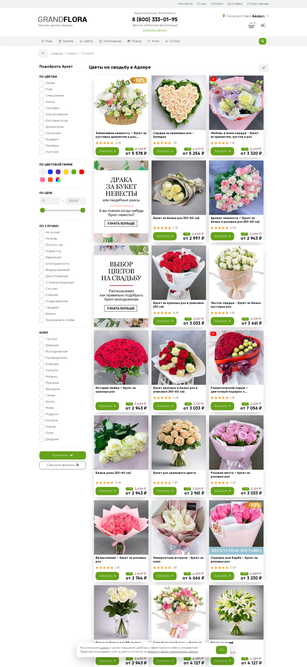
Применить (62, 455)
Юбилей (52, 295)
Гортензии (53, 133)
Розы (47, 41)
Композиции (110, 41)
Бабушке (52, 364)
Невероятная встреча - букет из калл (178, 559)
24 (175, 398)
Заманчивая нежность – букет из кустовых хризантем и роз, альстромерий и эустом (121, 136)
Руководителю (56, 358)
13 (233, 567)
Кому (153, 41)
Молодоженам (57, 351)
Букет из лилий (222, 642)
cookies (104, 647)
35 (118, 143)
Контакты (185, 3)
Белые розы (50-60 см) (113, 473)
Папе (49, 433)
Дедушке (52, 439)
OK (221, 650)
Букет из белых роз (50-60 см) (176, 218)
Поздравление (57, 301)
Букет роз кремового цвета (174, 473)
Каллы (50, 102)
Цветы (86, 41)
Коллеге (52, 420)
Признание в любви (60, 320)
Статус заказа (258, 3)
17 (175, 228)
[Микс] (58, 180)
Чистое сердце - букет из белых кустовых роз (236, 305)
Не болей (53, 232)
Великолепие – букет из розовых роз (121, 559)
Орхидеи (52, 108)
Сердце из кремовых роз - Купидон (173, 135)
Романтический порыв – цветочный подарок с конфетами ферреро (229, 391)
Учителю (52, 370)
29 (233, 228)
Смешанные (55, 95)
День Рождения (57, 276)
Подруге (52, 414)
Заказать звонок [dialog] (155, 30)
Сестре (51, 339)
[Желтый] (66, 172)
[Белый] (42, 172)
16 (233, 652)
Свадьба (52, 307)
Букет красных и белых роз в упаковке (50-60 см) (175, 390)
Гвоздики (52, 139)
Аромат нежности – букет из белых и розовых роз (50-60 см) (235, 220)
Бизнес (51, 313)
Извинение (53, 257)
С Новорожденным (60, 282)
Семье (50, 395)
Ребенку (52, 376)
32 (118, 482)
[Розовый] (42, 180)
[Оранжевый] (50, 180)
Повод (134, 41)
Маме (50, 408)
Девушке (52, 345)
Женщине (53, 389)
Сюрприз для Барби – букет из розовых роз (234, 559)
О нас (201, 3)
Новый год (53, 251)
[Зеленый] (74, 172)
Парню (51, 426)
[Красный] (82, 172)
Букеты (66, 41)
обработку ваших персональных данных (172, 651)
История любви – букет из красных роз (116, 390)
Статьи (173, 41)
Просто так (54, 245)
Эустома (52, 152)
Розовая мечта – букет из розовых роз (230, 474)
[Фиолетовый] (58, 172)
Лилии (50, 83)
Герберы (52, 145)
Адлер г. (260, 16)
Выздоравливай (58, 270)
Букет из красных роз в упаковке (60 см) (178, 305)
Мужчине (52, 383)
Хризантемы (55, 127)
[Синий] (50, 172)
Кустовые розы (57, 120)
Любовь (51, 238)
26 (175, 313)
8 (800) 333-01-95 (155, 20)
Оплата (217, 3)
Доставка (235, 3)
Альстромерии (57, 114)
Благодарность (57, 263)
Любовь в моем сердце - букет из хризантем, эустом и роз (235, 135)
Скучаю (52, 288)
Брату (50, 401)
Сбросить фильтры (63, 465)
